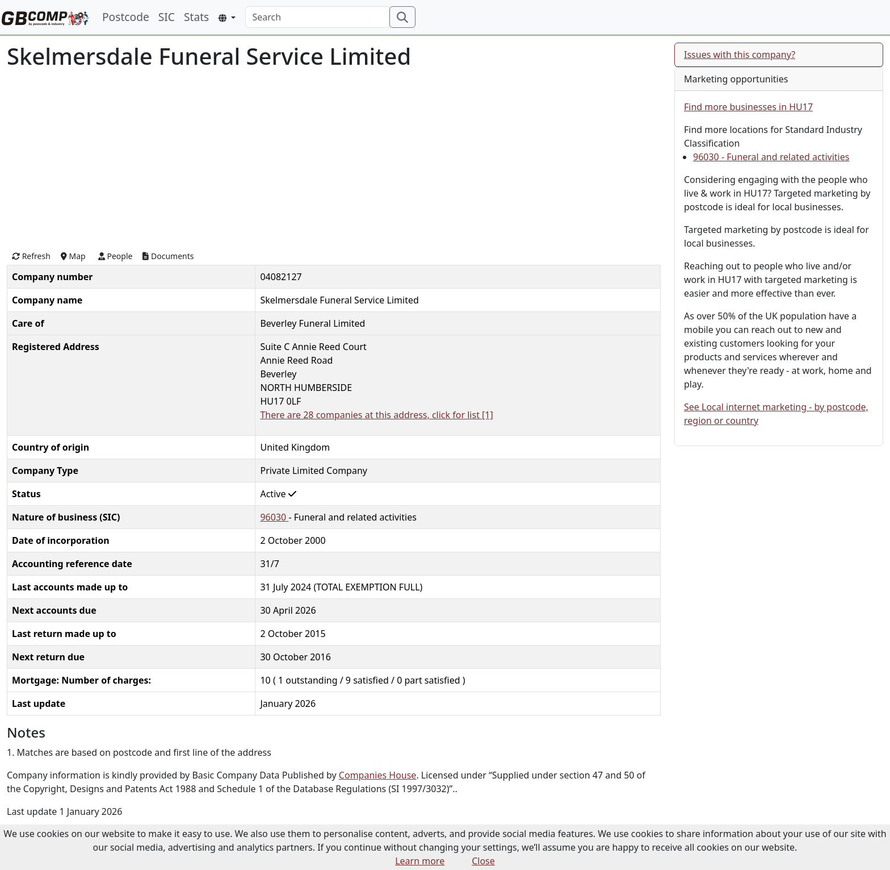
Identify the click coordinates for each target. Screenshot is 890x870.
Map (73, 256)
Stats (196, 16)
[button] (226, 18)
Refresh (31, 256)
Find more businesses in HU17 (748, 107)
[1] (487, 415)
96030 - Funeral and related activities (771, 157)
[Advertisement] (334, 158)
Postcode (125, 16)
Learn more (419, 861)
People (115, 256)
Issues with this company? (739, 54)
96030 (274, 517)
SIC (166, 16)
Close (483, 861)
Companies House (378, 775)
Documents (168, 256)
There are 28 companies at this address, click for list (371, 415)
